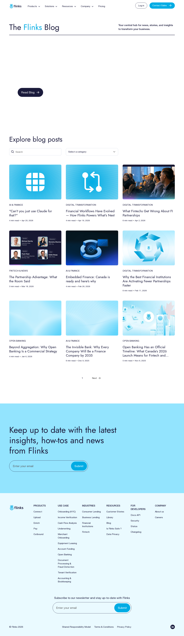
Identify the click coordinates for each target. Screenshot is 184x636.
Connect (37, 511)
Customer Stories (115, 511)
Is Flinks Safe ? (113, 528)
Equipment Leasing (67, 543)
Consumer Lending (91, 511)
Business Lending (91, 517)
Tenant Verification (67, 572)
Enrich (36, 523)
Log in (141, 5)
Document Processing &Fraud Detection (66, 563)
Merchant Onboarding (63, 536)
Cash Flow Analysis (67, 523)
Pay (35, 528)
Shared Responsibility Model (76, 626)
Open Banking (65, 554)
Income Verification (67, 517)
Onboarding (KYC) (67, 511)
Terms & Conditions (104, 626)
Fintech (86, 532)
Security (135, 520)
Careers (159, 517)
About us (159, 511)
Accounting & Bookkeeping (64, 580)
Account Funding (66, 549)
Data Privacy (112, 534)
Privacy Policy (124, 626)
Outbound (38, 534)
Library (109, 517)
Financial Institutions (87, 525)
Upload (37, 517)
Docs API (135, 515)
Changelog (136, 532)
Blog (108, 523)
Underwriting (64, 528)
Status (134, 526)
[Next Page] (96, 378)
